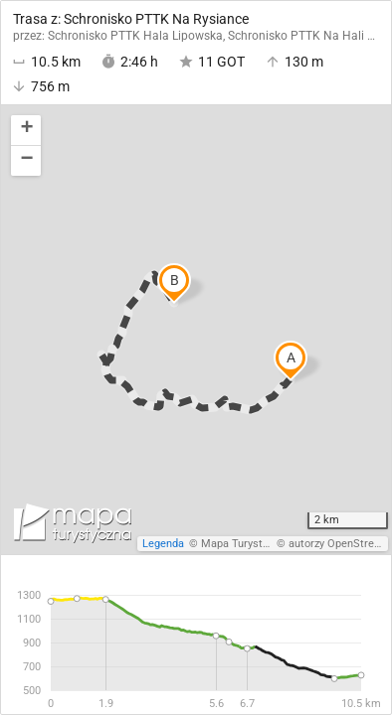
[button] (26, 130)
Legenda (163, 543)
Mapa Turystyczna (246, 543)
